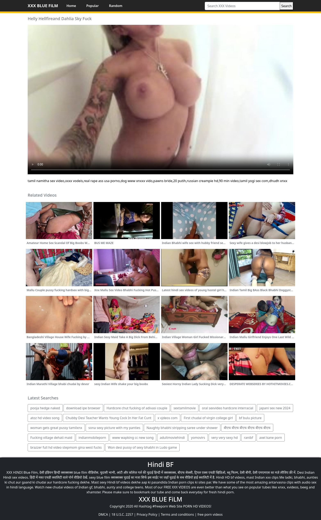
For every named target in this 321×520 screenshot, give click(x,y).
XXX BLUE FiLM (43, 5)
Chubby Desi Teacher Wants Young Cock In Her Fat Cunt (108, 418)
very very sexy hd (224, 437)
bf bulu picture (250, 418)
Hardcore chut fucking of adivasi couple (137, 408)
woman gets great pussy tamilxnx (56, 427)
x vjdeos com (168, 418)
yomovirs (198, 437)
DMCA (103, 514)
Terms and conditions (177, 514)
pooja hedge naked (45, 408)
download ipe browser (83, 408)
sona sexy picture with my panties (114, 427)
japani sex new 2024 (275, 408)
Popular (92, 5)
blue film (80, 472)
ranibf (248, 437)
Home (71, 5)
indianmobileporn (92, 437)
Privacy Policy (147, 514)
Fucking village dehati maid (51, 437)
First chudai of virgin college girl (208, 418)
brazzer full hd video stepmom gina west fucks (66, 447)
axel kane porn (270, 437)
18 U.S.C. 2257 (122, 514)
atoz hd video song (44, 418)
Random (115, 5)
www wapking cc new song (133, 437)
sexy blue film (99, 477)
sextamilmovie (184, 408)
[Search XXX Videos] (242, 6)
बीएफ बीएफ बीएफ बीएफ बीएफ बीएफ (247, 427)
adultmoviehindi (172, 437)
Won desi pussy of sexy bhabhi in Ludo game (142, 447)
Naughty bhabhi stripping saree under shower (182, 427)
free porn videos (210, 514)
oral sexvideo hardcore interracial (227, 408)
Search (286, 6)
